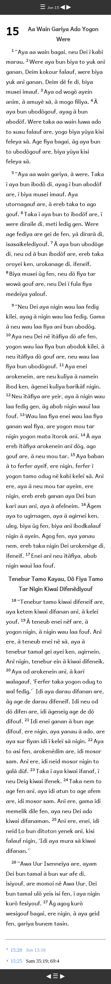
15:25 (16, 961)
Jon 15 (53, 7)
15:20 (16, 950)
